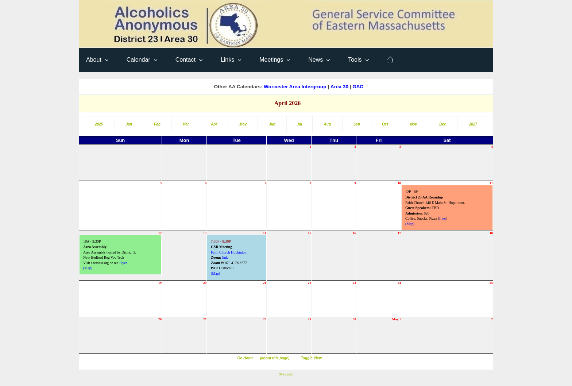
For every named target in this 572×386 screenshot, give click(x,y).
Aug (327, 124)
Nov (413, 124)
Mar (185, 124)
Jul (299, 124)
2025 (99, 124)
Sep (356, 124)
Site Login (286, 374)
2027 (473, 124)
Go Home (245, 358)
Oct (385, 124)
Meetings (271, 60)
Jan (129, 124)
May (242, 124)
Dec (442, 124)
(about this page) (275, 358)
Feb (157, 124)
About (93, 60)
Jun (272, 124)
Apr (214, 124)
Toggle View (311, 358)
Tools (355, 60)
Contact (185, 60)
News (315, 60)
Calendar (138, 60)
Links (227, 60)
